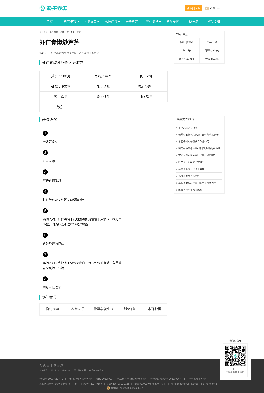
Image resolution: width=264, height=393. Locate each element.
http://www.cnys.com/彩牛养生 (150, 383)
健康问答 (66, 370)
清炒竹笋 (129, 309)
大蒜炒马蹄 (212, 59)
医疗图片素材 (80, 370)
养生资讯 (152, 21)
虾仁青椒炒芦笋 (74, 32)
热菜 (62, 32)
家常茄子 (78, 309)
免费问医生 (193, 8)
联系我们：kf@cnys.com (204, 383)
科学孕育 (173, 21)
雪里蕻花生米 (103, 309)
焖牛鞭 (187, 50)
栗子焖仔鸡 (212, 50)
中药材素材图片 (96, 370)
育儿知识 (55, 370)
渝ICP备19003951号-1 (51, 378)
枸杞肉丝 (52, 309)
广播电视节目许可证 (197, 378)
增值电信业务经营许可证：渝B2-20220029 (90, 378)
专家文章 (91, 21)
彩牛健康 (54, 32)
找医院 (193, 21)
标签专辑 (214, 21)
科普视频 (70, 21)
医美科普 (132, 21)
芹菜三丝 (212, 42)
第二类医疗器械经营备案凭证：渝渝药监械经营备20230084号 (149, 378)
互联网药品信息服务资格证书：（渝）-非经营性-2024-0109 (70, 383)
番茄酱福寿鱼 (187, 59)
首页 (50, 21)
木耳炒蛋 (154, 309)
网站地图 (58, 365)
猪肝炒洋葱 (187, 42)
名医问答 (111, 21)
